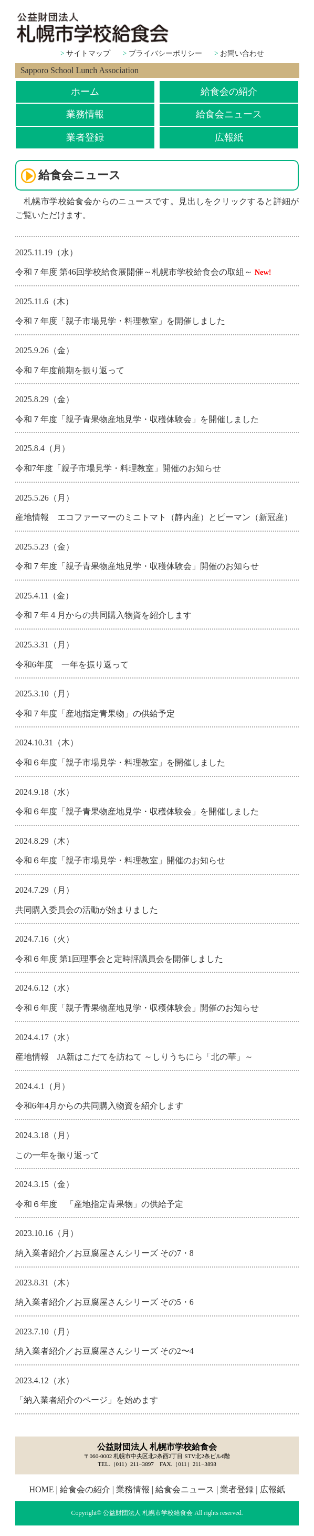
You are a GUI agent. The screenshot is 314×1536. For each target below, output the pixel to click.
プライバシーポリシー (165, 53)
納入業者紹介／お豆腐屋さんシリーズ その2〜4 (104, 1351)
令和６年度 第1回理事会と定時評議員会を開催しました (119, 958)
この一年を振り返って (57, 1155)
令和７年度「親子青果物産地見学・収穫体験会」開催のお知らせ (137, 566)
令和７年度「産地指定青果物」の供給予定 (95, 713)
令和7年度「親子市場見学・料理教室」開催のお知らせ (118, 468)
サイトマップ (88, 53)
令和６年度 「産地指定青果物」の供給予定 (99, 1204)
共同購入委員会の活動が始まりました (86, 909)
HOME (41, 1489)
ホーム (85, 91)
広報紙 (229, 137)
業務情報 (85, 114)
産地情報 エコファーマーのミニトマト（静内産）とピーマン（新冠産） (153, 517)
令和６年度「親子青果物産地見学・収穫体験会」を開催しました (137, 811)
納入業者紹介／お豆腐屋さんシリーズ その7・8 (104, 1253)
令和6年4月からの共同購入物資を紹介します (99, 1105)
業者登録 (85, 137)
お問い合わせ (242, 53)
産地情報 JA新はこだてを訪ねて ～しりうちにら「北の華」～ (134, 1056)
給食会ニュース (229, 114)
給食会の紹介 (229, 91)
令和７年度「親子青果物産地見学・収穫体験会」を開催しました (137, 419)
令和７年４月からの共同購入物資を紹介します (103, 615)
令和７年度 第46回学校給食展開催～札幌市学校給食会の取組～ (134, 271)
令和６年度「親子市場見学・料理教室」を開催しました (120, 762)
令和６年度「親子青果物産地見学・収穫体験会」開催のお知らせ (137, 1007)
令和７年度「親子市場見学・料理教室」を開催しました (120, 320)
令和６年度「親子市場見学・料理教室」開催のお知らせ (120, 860)
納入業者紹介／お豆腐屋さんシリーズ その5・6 (104, 1302)
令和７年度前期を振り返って (69, 370)
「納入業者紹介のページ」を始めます (86, 1399)
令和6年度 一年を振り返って (72, 664)
